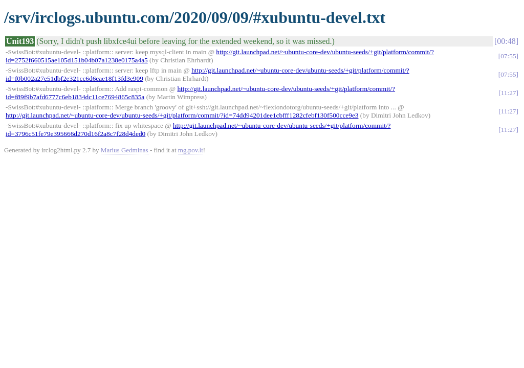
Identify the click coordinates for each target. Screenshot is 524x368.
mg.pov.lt (190, 150)
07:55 (508, 56)
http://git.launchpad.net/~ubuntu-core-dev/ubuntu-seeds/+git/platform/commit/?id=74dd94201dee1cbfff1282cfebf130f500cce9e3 (182, 115)
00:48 (506, 41)
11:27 (508, 93)
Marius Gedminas (124, 150)
